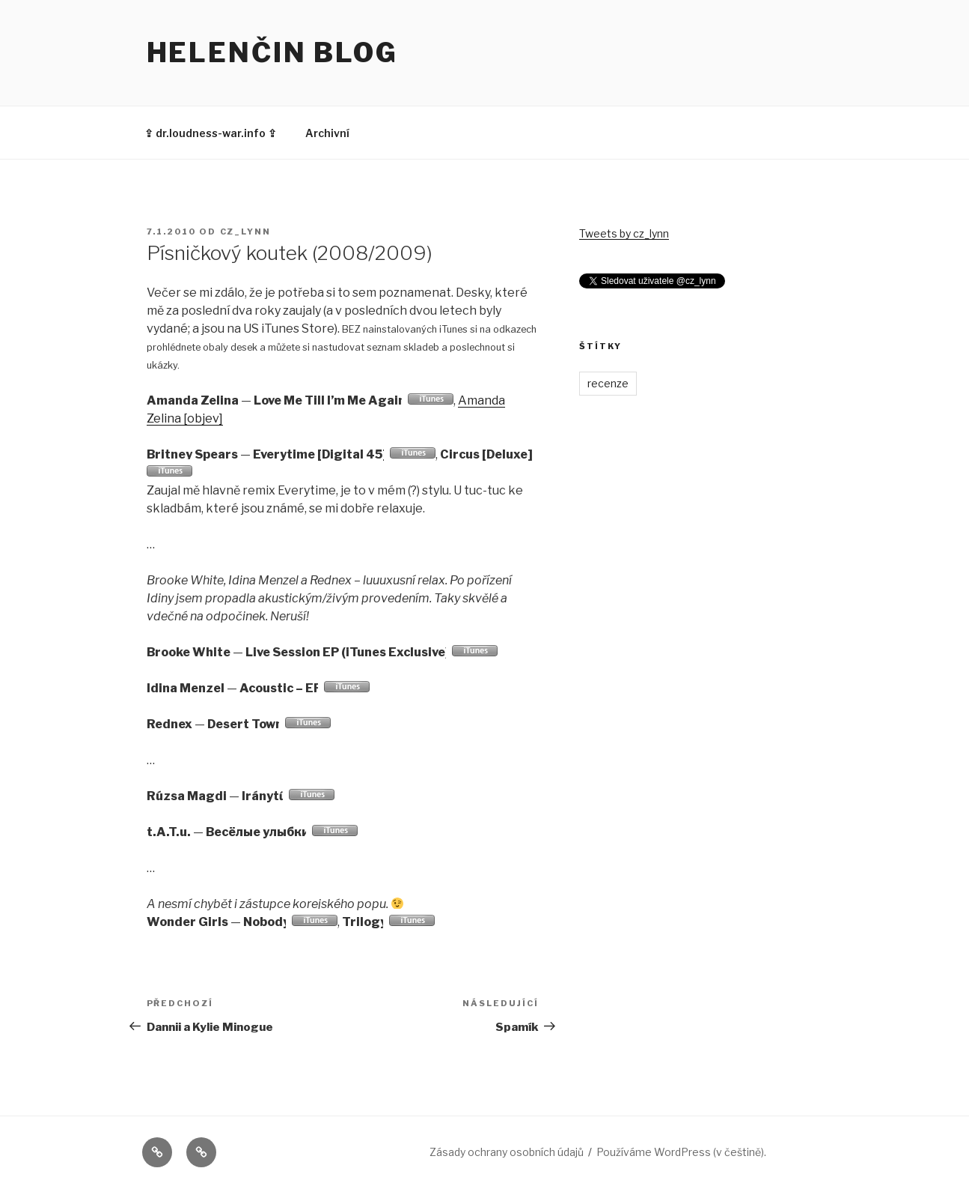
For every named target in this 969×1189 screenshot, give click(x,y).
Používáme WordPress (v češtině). (681, 1152)
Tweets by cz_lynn (624, 233)
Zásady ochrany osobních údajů (507, 1152)
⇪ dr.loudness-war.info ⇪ (210, 133)
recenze (608, 383)
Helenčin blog (272, 52)
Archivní (327, 133)
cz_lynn (246, 231)
